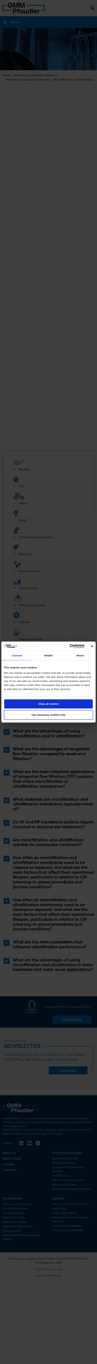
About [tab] (80, 655)
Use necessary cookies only (48, 714)
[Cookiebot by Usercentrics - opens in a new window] (69, 646)
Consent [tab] (17, 655)
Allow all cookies (48, 703)
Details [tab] (48, 655)
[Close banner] (92, 646)
